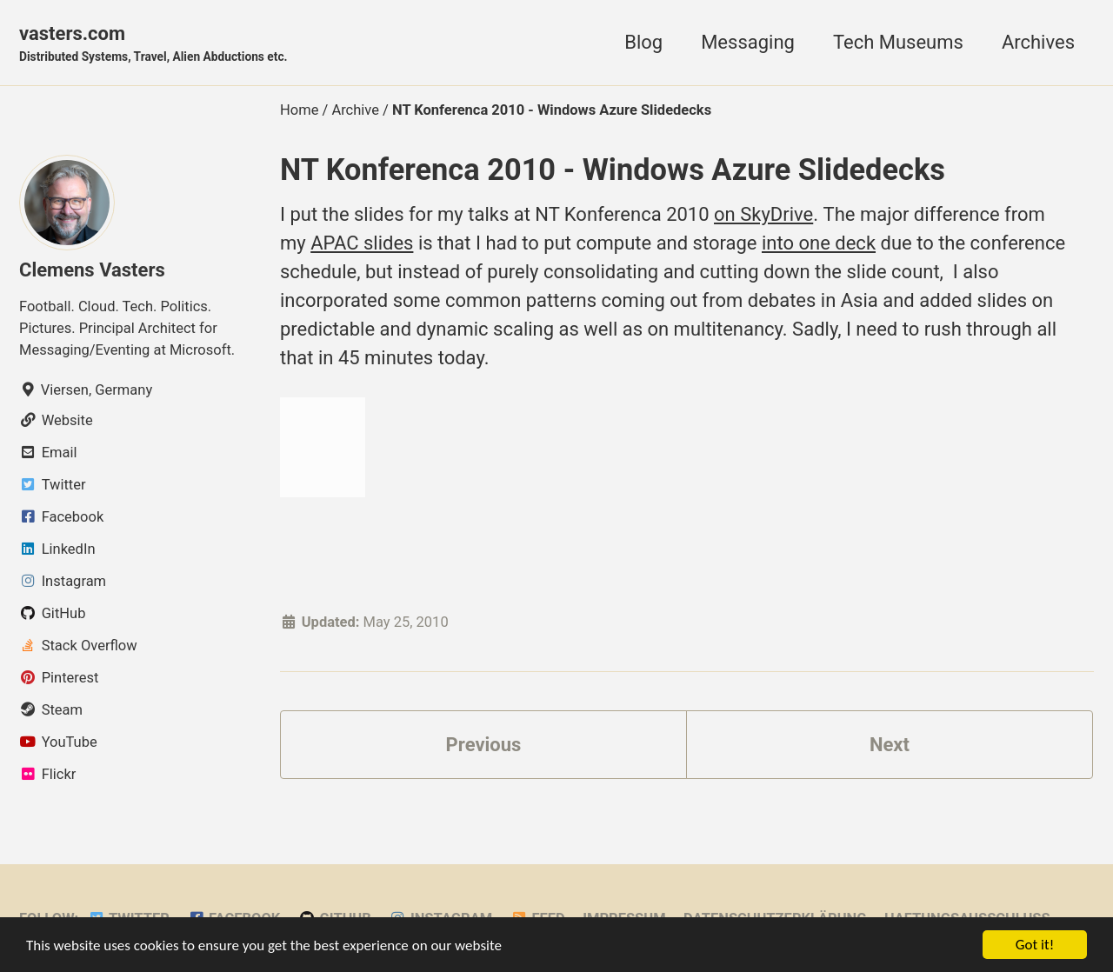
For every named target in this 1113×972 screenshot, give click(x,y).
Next (890, 745)
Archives (1038, 42)
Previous (484, 745)
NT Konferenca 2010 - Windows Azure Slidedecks (612, 169)
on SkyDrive (763, 214)
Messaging (748, 42)
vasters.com (153, 44)
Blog (643, 42)
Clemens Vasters (92, 270)
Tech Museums (898, 42)
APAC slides (361, 243)
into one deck (819, 243)
